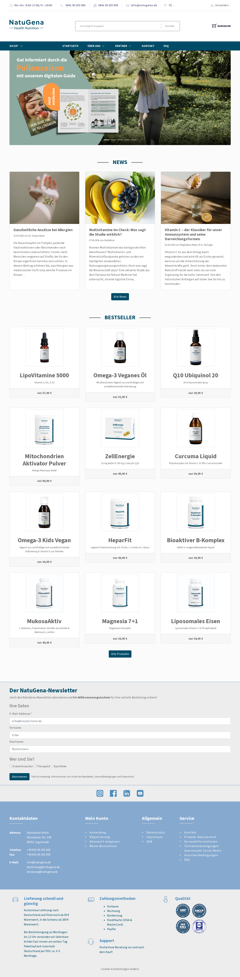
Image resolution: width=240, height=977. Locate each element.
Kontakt (148, 46)
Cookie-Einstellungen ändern (120, 969)
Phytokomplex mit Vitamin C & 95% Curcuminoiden (195, 463)
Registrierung (100, 837)
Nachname (16, 742)
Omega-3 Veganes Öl (120, 375)
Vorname (15, 728)
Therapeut (41, 766)
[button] (26, 97)
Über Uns (97, 46)
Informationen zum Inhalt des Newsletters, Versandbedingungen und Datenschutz (92, 776)
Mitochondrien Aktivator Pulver (44, 459)
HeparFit (120, 540)
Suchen (169, 26)
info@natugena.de (144, 5)
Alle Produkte (120, 654)
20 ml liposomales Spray (195, 382)
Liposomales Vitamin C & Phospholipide (195, 628)
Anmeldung (98, 832)
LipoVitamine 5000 (44, 375)
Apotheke (59, 766)
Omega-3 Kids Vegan (44, 540)
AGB (149, 841)
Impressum (154, 837)
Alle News (120, 297)
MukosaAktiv (44, 621)
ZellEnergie (120, 456)
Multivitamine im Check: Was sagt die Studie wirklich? (117, 232)
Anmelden (224, 5)
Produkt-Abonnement (200, 837)
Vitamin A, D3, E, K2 (44, 382)
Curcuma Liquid (196, 456)
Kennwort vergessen (105, 841)
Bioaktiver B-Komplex (195, 540)
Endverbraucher (21, 766)
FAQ (166, 46)
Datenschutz (155, 832)
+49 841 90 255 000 (38, 850)
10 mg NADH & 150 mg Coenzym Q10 (120, 463)
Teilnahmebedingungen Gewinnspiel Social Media (202, 848)
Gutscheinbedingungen (201, 855)
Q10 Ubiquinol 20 (195, 375)
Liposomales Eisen (195, 621)
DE (170, 5)
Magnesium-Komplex (120, 628)
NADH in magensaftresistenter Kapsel (195, 547)
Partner (124, 46)
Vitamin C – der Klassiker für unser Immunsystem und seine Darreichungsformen (193, 234)
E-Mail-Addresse (20, 714)
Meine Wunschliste (103, 846)
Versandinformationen (200, 841)
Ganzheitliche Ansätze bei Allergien (43, 229)
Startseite (70, 46)
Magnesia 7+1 (120, 621)
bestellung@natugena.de (43, 867)
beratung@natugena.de (42, 872)
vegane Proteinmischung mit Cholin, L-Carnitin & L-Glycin (120, 547)
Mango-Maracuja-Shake (44, 470)
